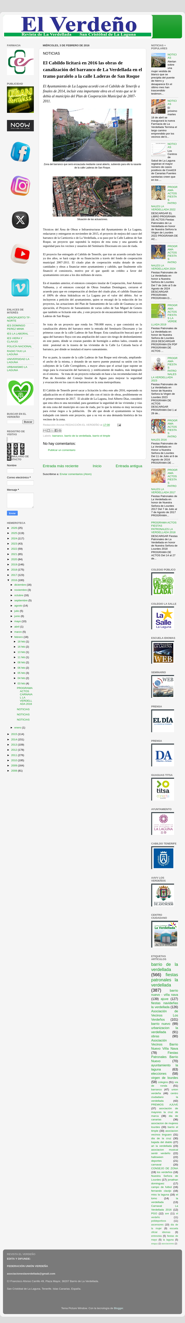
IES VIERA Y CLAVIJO (14, 340)
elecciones (158, 1073)
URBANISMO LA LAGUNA (17, 369)
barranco (57, 435)
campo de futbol (161, 1187)
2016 (14, 580)
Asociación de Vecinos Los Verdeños (164, 1015)
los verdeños (164, 1172)
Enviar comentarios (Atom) (76, 474)
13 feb (22, 652)
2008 (14, 770)
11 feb (22, 657)
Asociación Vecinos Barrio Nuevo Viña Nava (164, 1044)
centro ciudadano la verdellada (164, 1097)
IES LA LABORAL (17, 333)
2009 (14, 765)
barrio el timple (101, 435)
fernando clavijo (161, 1190)
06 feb (22, 667)
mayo (18, 621)
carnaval (156, 1164)
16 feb (22, 646)
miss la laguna (160, 1194)
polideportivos (158, 1221)
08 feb (22, 662)
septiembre (21, 600)
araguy (154, 1243)
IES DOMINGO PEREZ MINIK (16, 327)
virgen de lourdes (164, 1077)
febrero (19, 636)
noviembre (21, 589)
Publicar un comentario (61, 450)
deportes (156, 1160)
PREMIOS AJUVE (164, 1104)
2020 (14, 559)
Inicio (97, 466)
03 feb (22, 683)
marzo (18, 631)
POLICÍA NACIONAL (19, 346)
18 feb (22, 641)
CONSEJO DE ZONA (164, 1168)
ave (167, 1213)
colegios (163, 1082)
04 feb (22, 678)
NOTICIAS (23, 709)
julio (17, 610)
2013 (14, 744)
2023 (14, 543)
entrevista (156, 1236)
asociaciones (168, 1243)
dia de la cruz (161, 1138)
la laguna (168, 1239)
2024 (14, 538)
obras (155, 1036)
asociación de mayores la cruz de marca (164, 1112)
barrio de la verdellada (77, 435)
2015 (14, 734)
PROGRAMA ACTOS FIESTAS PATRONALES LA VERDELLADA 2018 (163, 527)
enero (18, 727)
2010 (14, 760)
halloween (157, 1157)
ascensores (157, 1224)
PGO (154, 1213)
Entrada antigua (129, 466)
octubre (19, 595)
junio (17, 616)
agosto (18, 605)
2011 (14, 755)
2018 (14, 569)
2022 (14, 548)
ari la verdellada (161, 1145)
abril (17, 626)
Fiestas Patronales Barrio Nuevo (164, 1057)
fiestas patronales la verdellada (164, 979)
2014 (14, 739)
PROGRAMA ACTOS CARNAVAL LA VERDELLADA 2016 (24, 696)
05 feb (22, 672)
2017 (14, 574)
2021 (14, 554)
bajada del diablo (161, 1142)
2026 (14, 527)
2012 (14, 749)
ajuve (164, 999)
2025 (14, 533)
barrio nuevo (160, 1023)
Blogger (118, 1308)
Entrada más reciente (61, 466)
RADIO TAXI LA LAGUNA (16, 353)
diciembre (20, 584)
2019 (14, 564)
